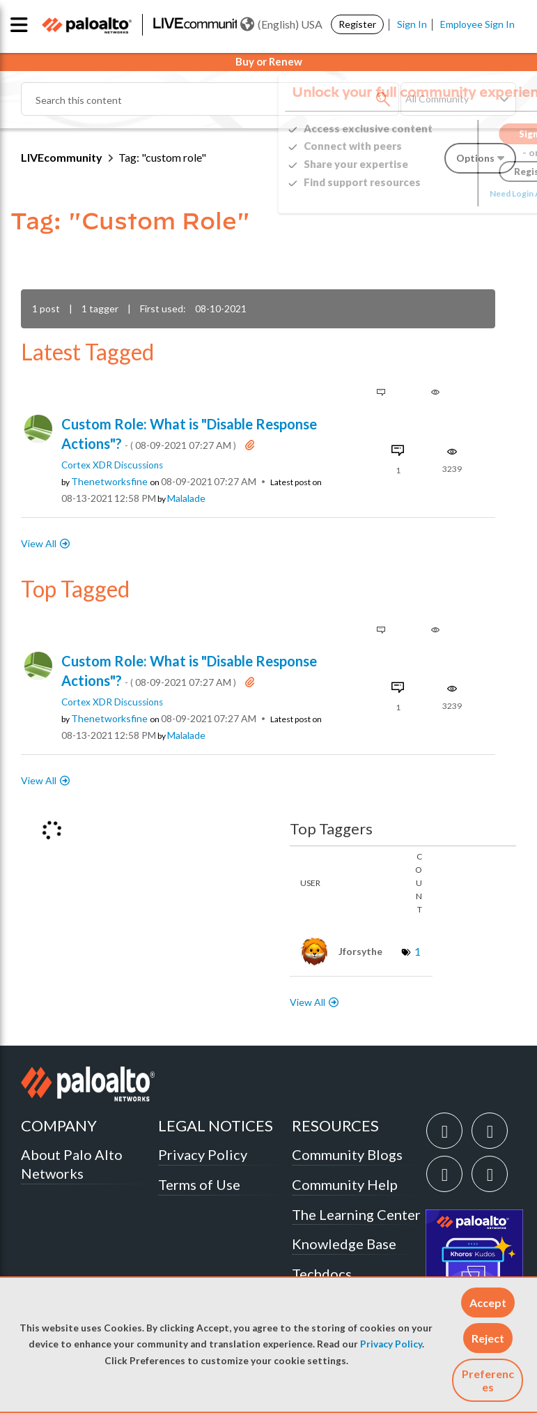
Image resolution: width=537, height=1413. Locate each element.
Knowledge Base (344, 1243)
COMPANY (59, 1125)
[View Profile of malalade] (186, 498)
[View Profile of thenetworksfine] (109, 481)
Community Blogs (347, 1154)
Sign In (412, 24)
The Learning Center (356, 1214)
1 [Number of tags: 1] (417, 951)
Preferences (488, 1380)
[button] (488, 1302)
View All (38, 543)
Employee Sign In (477, 24)
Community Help (345, 1184)
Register (357, 24)
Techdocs (322, 1273)
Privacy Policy (391, 1344)
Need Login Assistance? (453, 193)
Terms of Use (199, 1184)
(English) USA (281, 24)
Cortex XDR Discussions (112, 465)
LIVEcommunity (61, 157)
